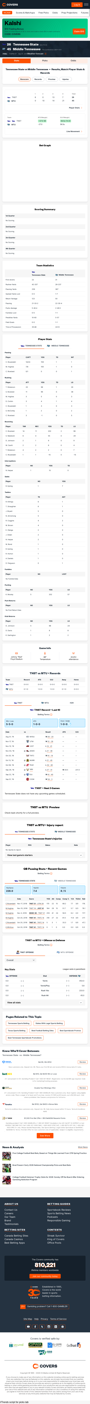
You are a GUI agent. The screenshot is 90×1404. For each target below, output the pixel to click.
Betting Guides (58, 1203)
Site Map (28, 1319)
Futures (84, 12)
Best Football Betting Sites (43, 1030)
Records (38, 79)
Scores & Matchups (25, 12)
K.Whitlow (10, 927)
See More (45, 1135)
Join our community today (45, 1276)
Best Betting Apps (14, 1242)
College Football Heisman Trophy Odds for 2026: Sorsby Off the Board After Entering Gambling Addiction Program (48, 1178)
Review (83, 1062)
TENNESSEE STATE (25, 831)
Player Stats (74, 108)
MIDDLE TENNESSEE (65, 831)
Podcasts (52, 1216)
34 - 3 (50, 779)
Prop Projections (69, 12)
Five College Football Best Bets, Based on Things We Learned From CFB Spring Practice (49, 1153)
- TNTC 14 (36, 918)
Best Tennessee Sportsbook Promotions (25, 1038)
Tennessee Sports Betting (18, 1023)
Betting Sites (14, 1229)
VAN (31, 769)
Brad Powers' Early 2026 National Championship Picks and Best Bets (41, 1165)
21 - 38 (49, 751)
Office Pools (54, 1242)
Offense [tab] (25, 952)
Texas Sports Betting (16, 1030)
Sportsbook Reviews (59, 1209)
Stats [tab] (16, 60)
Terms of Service (58, 1319)
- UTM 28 (36, 904)
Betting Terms (45, 714)
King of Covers (55, 1239)
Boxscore (24, 79)
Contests (54, 1229)
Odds (55, 12)
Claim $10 (79, 31)
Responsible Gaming (58, 1220)
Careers (8, 1213)
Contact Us (10, 1209)
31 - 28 (50, 741)
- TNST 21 (37, 913)
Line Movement (73, 131)
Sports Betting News (59, 1213)
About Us (11, 1203)
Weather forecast (35, 54)
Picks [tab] (45, 60)
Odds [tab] (73, 60)
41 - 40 (50, 774)
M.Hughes (10, 908)
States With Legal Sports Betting (49, 1023)
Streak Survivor (56, 1235)
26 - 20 (50, 737)
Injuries (65, 79)
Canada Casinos (13, 1239)
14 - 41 (49, 746)
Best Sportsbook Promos (70, 1030)
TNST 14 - (36, 908)
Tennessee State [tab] (31, 346)
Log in (77, 4)
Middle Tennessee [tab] (58, 346)
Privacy (44, 1319)
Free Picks (44, 12)
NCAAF (7, 12)
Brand (7, 1220)
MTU (11, 689)
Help (36, 1319)
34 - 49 (50, 765)
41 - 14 (50, 756)
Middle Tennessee (26, 49)
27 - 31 (49, 770)
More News (83, 1147)
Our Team (9, 1216)
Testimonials (11, 1223)
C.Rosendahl (10, 904)
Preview (51, 79)
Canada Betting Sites (16, 1235)
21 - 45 (49, 760)
